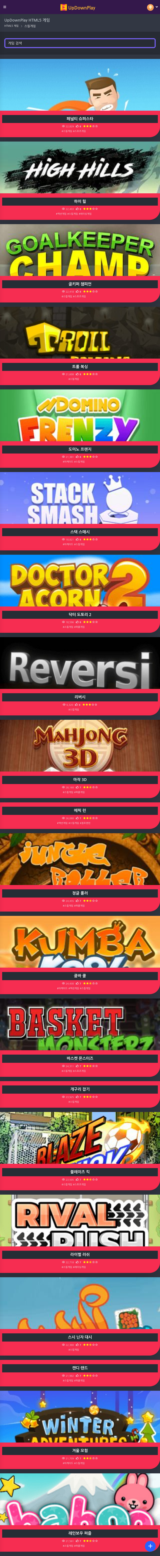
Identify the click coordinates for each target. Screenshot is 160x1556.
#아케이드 (68, 461)
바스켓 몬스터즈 (80, 1058)
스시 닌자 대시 (80, 1337)
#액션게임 (61, 214)
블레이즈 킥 (80, 1172)
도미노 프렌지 (80, 449)
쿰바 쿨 (80, 976)
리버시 (80, 697)
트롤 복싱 (80, 367)
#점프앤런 (85, 823)
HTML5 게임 (11, 26)
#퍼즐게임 (79, 627)
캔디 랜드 (80, 1368)
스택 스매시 (80, 532)
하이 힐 (80, 201)
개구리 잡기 (80, 1089)
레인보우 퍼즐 (80, 1533)
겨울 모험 (80, 1451)
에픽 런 (80, 811)
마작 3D (80, 780)
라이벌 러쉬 (80, 1255)
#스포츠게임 (79, 131)
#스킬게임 (67, 131)
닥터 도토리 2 (80, 615)
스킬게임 (30, 26)
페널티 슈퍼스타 (80, 119)
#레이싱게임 (85, 214)
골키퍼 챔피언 (80, 284)
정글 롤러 (80, 893)
